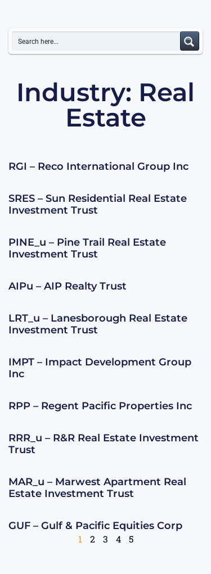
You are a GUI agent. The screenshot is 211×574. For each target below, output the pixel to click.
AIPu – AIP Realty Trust (67, 286)
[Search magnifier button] (189, 41)
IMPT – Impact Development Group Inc (99, 368)
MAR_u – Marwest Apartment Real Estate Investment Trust (97, 488)
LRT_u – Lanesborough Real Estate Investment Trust (97, 324)
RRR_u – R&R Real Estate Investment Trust (103, 444)
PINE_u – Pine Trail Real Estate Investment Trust (87, 248)
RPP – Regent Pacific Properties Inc (100, 406)
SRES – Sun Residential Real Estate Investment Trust (97, 204)
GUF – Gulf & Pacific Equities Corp (95, 525)
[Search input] (96, 41)
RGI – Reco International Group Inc (98, 166)
